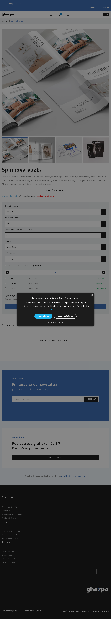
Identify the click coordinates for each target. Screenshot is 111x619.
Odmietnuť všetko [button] (65, 316)
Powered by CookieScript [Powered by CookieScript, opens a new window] (55, 323)
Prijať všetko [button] (43, 316)
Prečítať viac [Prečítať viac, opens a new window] (55, 310)
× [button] (92, 295)
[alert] (55, 309)
